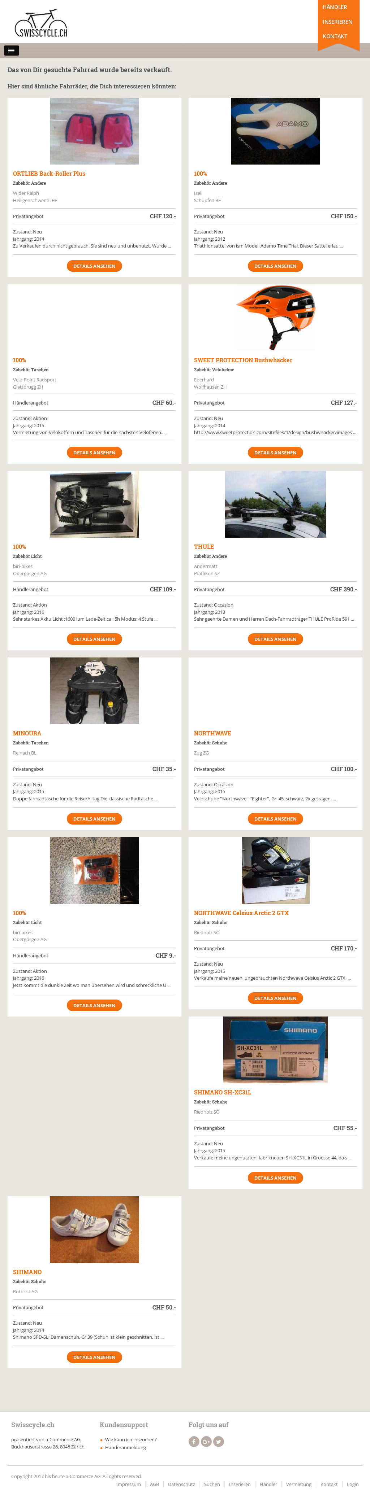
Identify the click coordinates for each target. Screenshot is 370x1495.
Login (353, 1484)
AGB (154, 1484)
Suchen (212, 1484)
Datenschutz (181, 1484)
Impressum (128, 1484)
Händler (335, 6)
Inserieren (337, 21)
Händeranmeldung (125, 1447)
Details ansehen (94, 266)
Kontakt (335, 36)
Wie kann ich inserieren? (131, 1439)
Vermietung (298, 1484)
